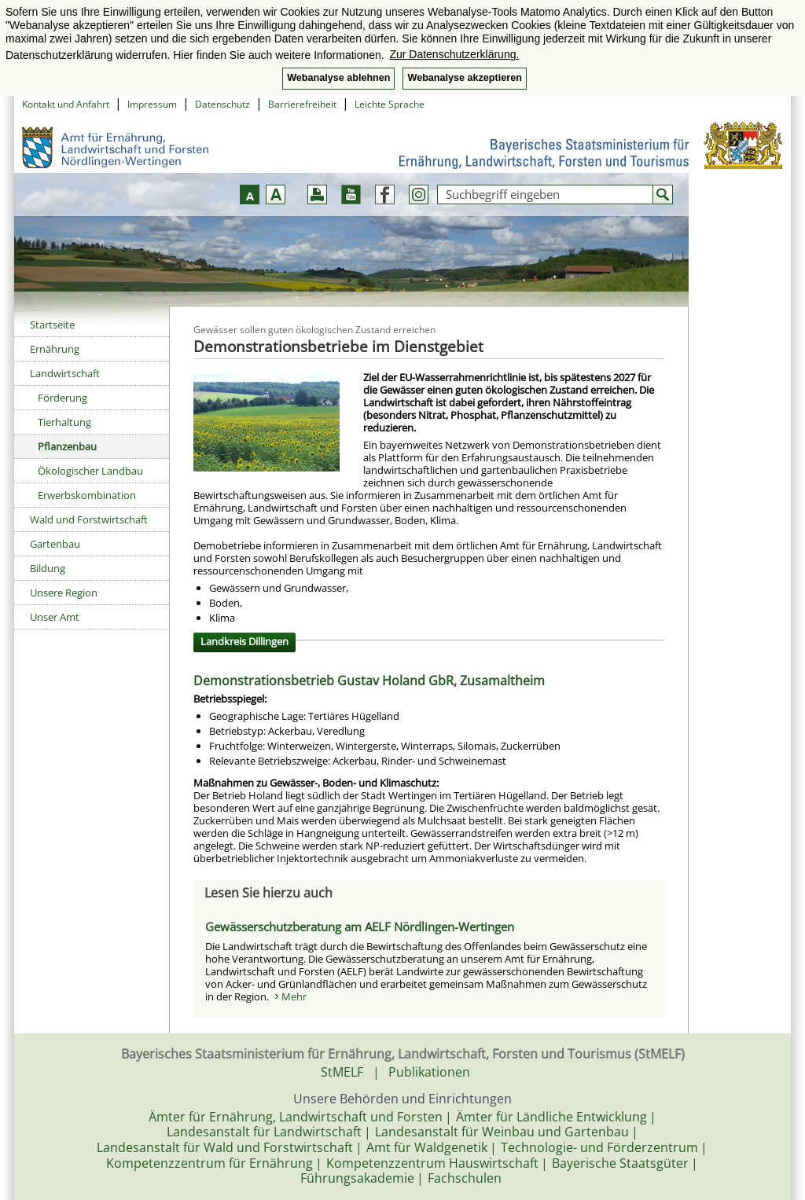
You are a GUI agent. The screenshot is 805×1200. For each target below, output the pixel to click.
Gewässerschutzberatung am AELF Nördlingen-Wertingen (359, 926)
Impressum (152, 104)
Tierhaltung (64, 422)
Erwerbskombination (87, 495)
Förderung (62, 398)
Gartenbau (55, 544)
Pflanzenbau (67, 446)
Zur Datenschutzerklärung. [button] (454, 54)
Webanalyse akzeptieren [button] (464, 77)
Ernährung (54, 349)
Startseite (52, 324)
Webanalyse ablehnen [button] (338, 77)
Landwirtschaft (65, 373)
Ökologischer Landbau (90, 471)
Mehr (294, 996)
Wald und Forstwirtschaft (89, 519)
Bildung (47, 568)
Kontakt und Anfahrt (65, 104)
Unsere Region (63, 592)
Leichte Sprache (390, 104)
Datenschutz (222, 104)
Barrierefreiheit (302, 104)
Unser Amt (54, 617)
